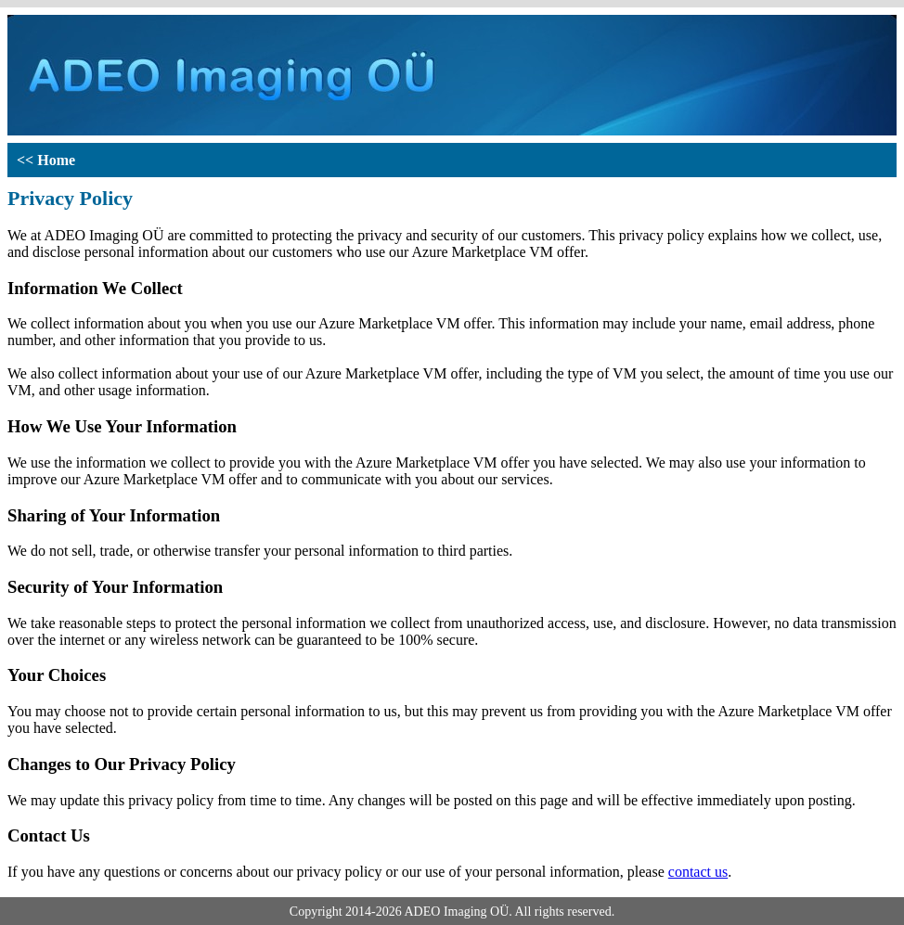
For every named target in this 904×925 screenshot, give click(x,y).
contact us (698, 872)
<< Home (46, 160)
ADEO (422, 912)
